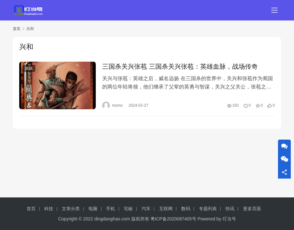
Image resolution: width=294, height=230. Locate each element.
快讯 (229, 208)
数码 (185, 208)
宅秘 (128, 208)
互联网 (166, 208)
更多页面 (252, 208)
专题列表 (208, 208)
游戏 (29, 68)
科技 (48, 208)
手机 (110, 208)
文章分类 (71, 208)
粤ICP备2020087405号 (173, 218)
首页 (16, 29)
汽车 (146, 208)
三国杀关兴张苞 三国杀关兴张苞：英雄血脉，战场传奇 (180, 66)
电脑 (92, 208)
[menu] (274, 10)
